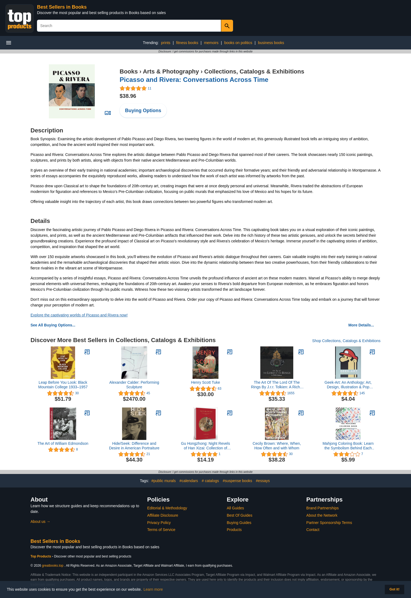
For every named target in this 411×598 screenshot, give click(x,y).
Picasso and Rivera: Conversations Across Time (194, 79)
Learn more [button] (153, 589)
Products (234, 529)
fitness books (187, 43)
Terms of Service (161, 529)
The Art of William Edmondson (63, 443)
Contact (312, 529)
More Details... (361, 325)
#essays (263, 481)
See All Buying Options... (53, 325)
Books (129, 71)
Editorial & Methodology (167, 508)
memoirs (211, 43)
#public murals (163, 481)
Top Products (41, 556)
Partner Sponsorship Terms (329, 522)
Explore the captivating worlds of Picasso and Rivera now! (79, 315)
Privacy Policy (159, 522)
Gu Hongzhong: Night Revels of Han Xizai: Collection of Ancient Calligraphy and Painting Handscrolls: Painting (205, 445)
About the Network (321, 515)
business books (271, 43)
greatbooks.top (52, 565)
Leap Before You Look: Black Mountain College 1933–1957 (63, 384)
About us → (40, 521)
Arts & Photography (171, 71)
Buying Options (143, 110)
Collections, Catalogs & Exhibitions (254, 71)
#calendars (189, 481)
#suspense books (237, 481)
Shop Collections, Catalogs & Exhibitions (346, 341)
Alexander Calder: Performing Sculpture (134, 384)
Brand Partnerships (322, 508)
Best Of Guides (239, 515)
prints (165, 43)
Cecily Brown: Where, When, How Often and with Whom (277, 445)
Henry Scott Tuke (205, 382)
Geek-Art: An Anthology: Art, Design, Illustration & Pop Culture (348, 384)
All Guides (235, 508)
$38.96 (128, 96)
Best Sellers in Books (62, 7)
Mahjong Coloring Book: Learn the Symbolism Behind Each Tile (347, 445)
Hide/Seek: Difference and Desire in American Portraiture (134, 445)
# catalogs (210, 481)
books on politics (238, 43)
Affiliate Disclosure (162, 515)
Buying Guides (239, 522)
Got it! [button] (394, 589)
